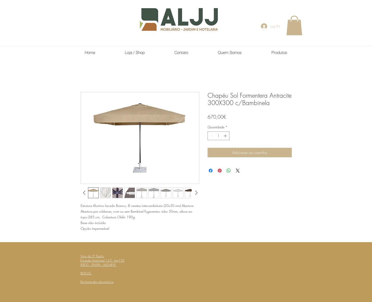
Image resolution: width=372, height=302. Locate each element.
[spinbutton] (218, 136)
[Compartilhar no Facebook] (211, 170)
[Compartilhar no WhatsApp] (229, 170)
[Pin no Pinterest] (220, 170)
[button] (294, 25)
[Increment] (226, 136)
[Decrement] (211, 136)
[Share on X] (238, 170)
